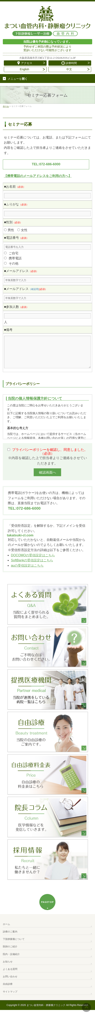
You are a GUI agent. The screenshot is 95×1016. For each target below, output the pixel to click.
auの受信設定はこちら (27, 571)
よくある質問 (10, 975)
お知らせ (8, 967)
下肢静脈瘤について (14, 945)
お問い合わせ (10, 982)
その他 (13, 263)
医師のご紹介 (10, 952)
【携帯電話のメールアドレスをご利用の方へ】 (38, 176)
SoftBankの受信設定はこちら (32, 566)
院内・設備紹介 (11, 960)
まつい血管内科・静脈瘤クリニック (46, 1011)
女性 (24, 230)
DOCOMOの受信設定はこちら (33, 561)
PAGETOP (47, 908)
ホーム (6, 930)
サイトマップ (10, 997)
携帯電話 (15, 258)
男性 (11, 230)
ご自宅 (13, 253)
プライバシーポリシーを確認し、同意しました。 (50, 457)
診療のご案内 (10, 937)
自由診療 (8, 990)
